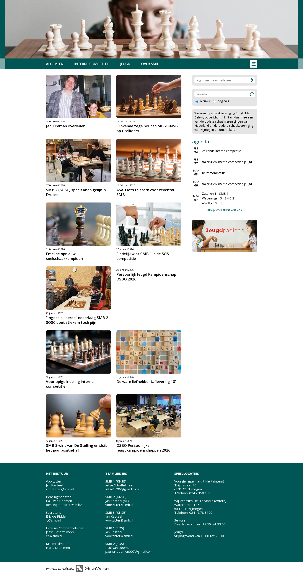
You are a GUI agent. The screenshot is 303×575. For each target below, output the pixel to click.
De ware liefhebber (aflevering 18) (146, 381)
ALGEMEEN (55, 64)
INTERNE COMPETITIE (91, 64)
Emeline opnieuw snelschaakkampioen (64, 256)
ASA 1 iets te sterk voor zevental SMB (145, 192)
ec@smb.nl (54, 536)
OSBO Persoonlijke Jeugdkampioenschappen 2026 (143, 448)
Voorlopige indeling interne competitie (70, 384)
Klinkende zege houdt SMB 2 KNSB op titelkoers (147, 128)
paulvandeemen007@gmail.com (129, 551)
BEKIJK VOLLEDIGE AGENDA (224, 210)
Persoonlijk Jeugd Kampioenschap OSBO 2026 (146, 277)
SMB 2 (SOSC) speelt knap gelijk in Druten (76, 192)
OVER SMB (149, 64)
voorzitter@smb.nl (60, 489)
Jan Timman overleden (65, 125)
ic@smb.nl (53, 520)
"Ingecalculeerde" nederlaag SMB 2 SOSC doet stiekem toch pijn (77, 320)
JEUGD (125, 64)
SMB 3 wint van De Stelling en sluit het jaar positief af (76, 448)
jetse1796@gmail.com (122, 489)
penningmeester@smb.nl (64, 504)
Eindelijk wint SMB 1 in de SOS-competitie (143, 256)
